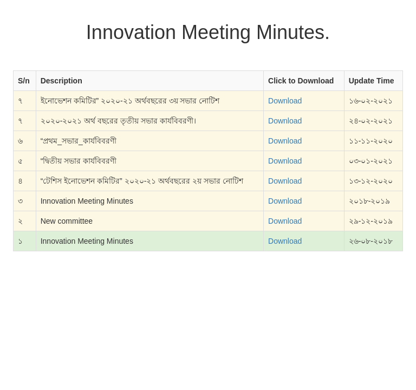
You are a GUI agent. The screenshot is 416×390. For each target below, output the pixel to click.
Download (285, 100)
